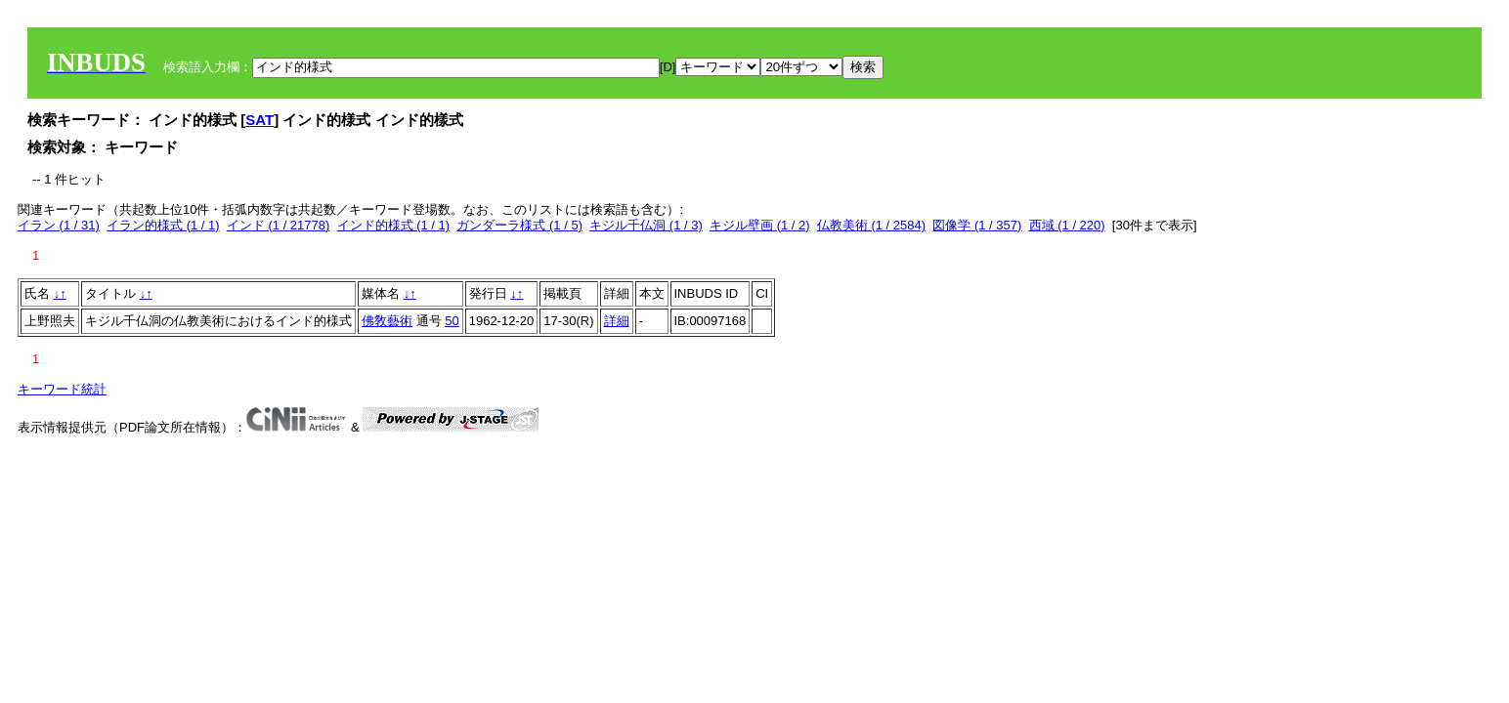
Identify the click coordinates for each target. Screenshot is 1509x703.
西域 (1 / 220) (1067, 225)
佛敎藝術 (387, 320)
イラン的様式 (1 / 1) (163, 225)
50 (451, 320)
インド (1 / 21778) (278, 225)
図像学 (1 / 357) (976, 225)
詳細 (616, 320)
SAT (259, 119)
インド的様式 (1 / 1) (394, 225)
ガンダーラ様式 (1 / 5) (519, 225)
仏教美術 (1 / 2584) (871, 225)
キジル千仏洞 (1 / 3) (646, 225)
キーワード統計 (62, 389)
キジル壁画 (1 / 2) (760, 225)
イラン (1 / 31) (59, 225)
